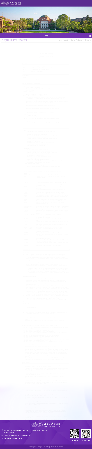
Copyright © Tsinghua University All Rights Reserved (46, 447)
